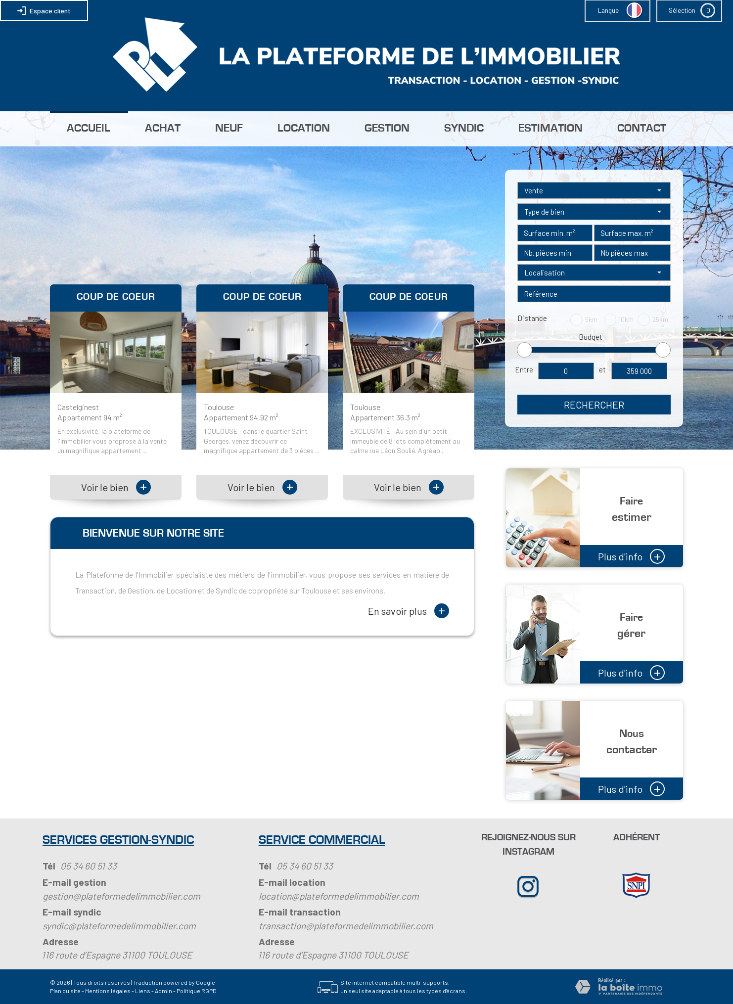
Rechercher (594, 405)
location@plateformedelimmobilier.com (339, 896)
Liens (142, 990)
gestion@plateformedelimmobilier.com (121, 896)
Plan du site (65, 990)
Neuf (229, 128)
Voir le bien (116, 487)
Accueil (88, 128)
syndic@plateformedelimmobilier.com (119, 925)
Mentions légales (108, 990)
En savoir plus (408, 610)
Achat (163, 128)
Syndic (464, 128)
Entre (524, 369)
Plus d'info (631, 555)
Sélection (682, 10)
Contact (641, 128)
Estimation (550, 128)
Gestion (387, 128)
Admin (163, 990)
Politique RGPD (197, 990)
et (602, 369)
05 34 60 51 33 (88, 865)
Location (303, 128)
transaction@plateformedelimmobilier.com (346, 925)
